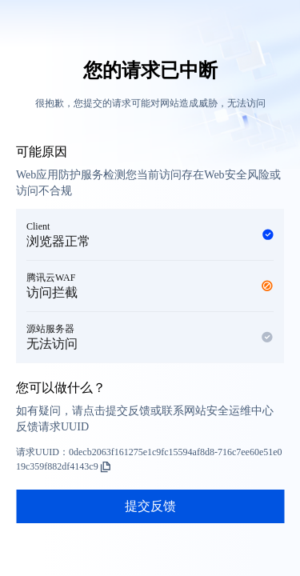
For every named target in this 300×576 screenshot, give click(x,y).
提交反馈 (150, 506)
